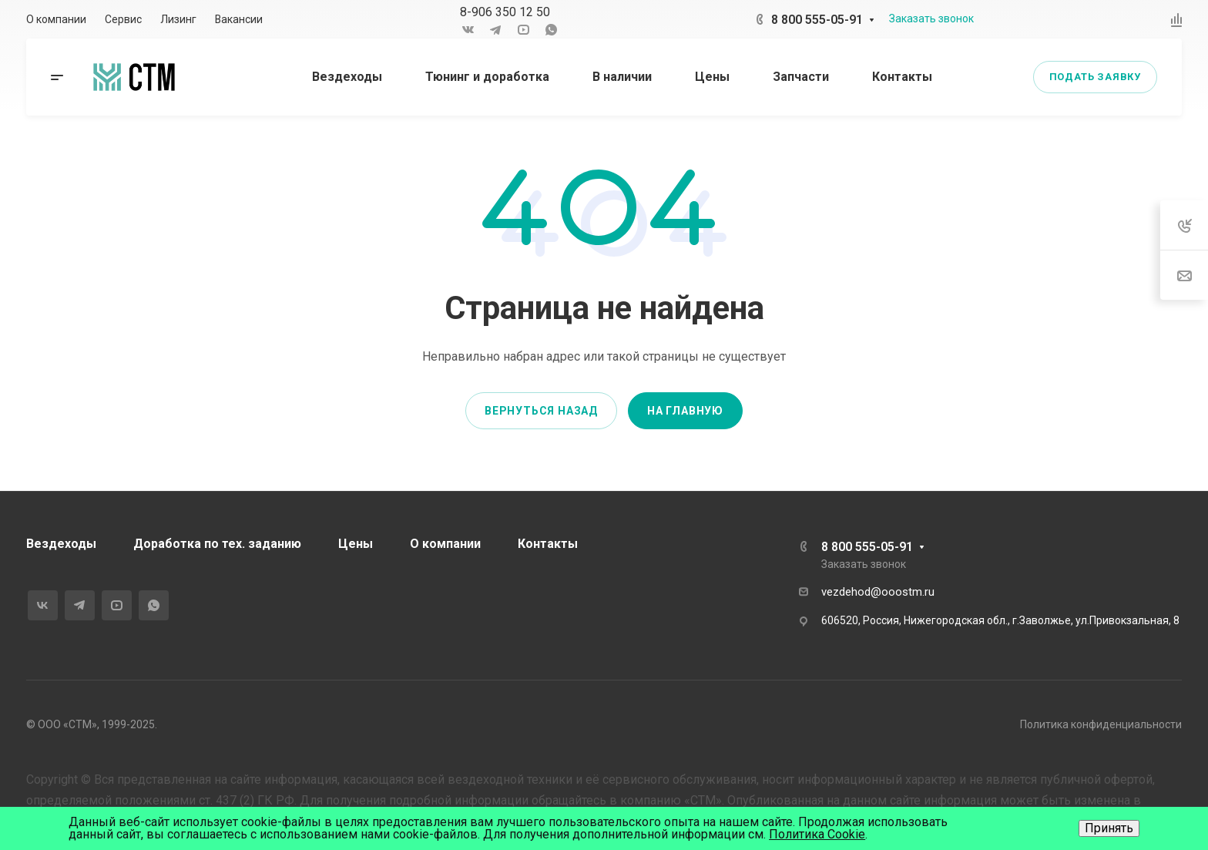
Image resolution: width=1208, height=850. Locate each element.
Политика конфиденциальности (1101, 724)
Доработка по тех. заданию (217, 543)
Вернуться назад (541, 411)
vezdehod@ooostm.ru (878, 592)
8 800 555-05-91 (817, 19)
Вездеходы (61, 543)
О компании (445, 543)
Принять (1109, 828)
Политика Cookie (817, 834)
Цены (355, 543)
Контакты (548, 543)
